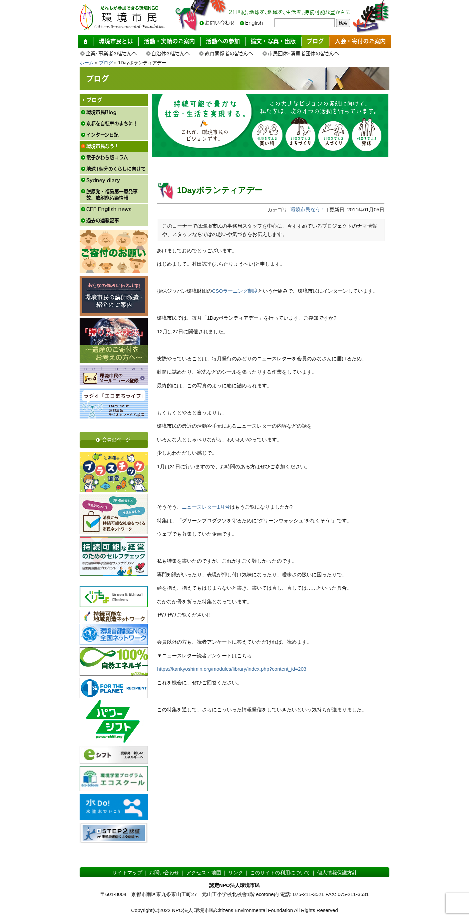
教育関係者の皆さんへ (229, 53)
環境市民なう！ (102, 146)
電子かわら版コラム (107, 157)
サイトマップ (127, 872)
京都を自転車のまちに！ (112, 123)
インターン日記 (102, 134)
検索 (343, 22)
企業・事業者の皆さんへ (111, 53)
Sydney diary (103, 180)
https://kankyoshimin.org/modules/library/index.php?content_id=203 (231, 669)
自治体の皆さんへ (171, 53)
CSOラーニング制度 (235, 291)
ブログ (106, 62)
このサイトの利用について (280, 872)
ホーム (87, 62)
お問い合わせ (220, 22)
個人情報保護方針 (337, 872)
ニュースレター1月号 (206, 507)
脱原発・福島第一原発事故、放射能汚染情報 (112, 195)
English (254, 22)
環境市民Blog (101, 112)
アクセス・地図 (203, 872)
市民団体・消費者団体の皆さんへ (303, 53)
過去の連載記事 (102, 220)
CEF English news (108, 209)
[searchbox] (304, 22)
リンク (235, 872)
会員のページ (116, 439)
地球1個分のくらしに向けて (116, 168)
